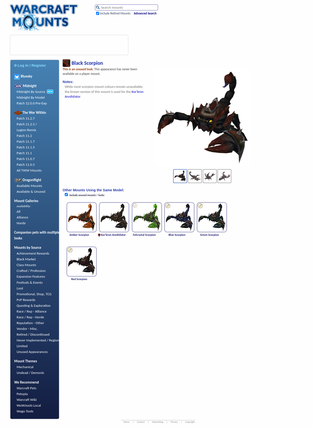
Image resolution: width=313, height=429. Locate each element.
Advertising (157, 421)
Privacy (174, 421)
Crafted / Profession (31, 271)
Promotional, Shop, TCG (34, 294)
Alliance (22, 217)
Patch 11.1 (24, 153)
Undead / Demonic (30, 373)
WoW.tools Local (29, 405)
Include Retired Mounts (115, 13)
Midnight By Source (31, 92)
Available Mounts (29, 186)
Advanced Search (145, 13)
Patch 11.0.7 (26, 159)
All (18, 211)
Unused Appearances (32, 352)
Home (127, 421)
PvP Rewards (26, 300)
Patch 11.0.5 (26, 164)
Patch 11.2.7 (26, 118)
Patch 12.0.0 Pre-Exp (32, 103)
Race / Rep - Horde (30, 317)
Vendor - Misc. (27, 329)
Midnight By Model (31, 97)
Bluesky (23, 76)
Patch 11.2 (24, 136)
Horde (21, 223)
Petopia (22, 394)
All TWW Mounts (29, 170)
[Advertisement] (69, 45)
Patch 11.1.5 (26, 147)
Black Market (26, 259)
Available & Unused (31, 191)
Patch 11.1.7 (26, 141)
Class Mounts (26, 265)
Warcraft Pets (26, 388)
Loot (20, 288)
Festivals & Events (30, 282)
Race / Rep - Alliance (31, 311)
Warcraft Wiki (27, 399)
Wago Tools (25, 411)
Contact (141, 421)
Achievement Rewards (33, 253)
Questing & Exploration (34, 305)
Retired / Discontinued (33, 334)
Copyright (190, 421)
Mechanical (25, 367)
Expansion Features (31, 276)
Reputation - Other (30, 323)
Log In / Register (30, 65)
